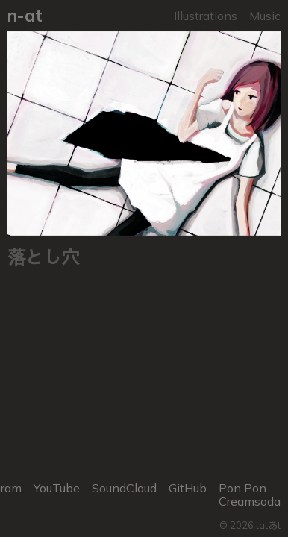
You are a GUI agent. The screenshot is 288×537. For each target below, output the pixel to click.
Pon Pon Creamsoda (250, 495)
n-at (25, 15)
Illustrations (205, 15)
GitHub (188, 487)
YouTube (57, 487)
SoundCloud (124, 487)
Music (265, 15)
